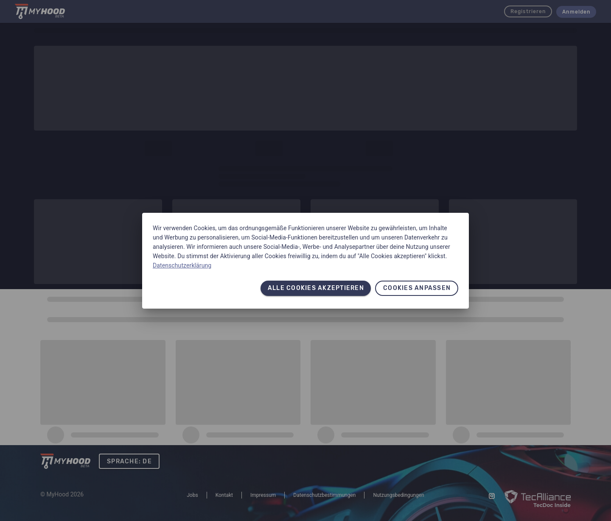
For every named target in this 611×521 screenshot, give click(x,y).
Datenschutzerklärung (182, 265)
